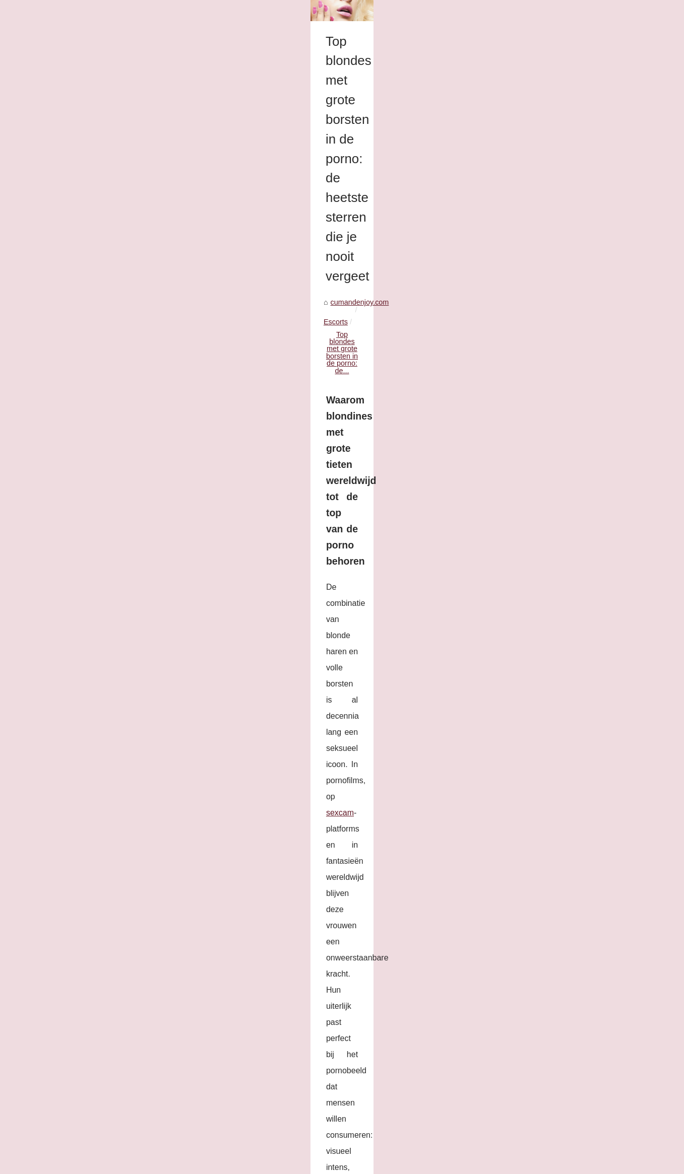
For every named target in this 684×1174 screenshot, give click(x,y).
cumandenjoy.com (78, 305)
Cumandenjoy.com (89, 1163)
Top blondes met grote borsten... (558, 265)
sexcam (471, 361)
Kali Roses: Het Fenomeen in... (556, 288)
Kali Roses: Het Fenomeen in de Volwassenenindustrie (130, 1077)
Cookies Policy (142, 1163)
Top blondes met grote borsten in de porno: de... (227, 305)
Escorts (128, 305)
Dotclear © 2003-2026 (200, 1163)
